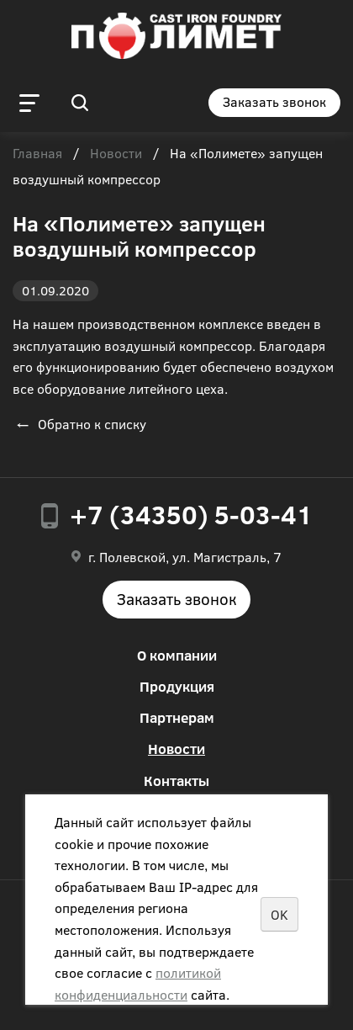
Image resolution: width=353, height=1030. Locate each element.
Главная (37, 154)
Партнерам (177, 717)
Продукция (177, 686)
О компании (177, 655)
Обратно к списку (79, 424)
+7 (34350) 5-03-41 (191, 514)
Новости (116, 154)
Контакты (176, 780)
